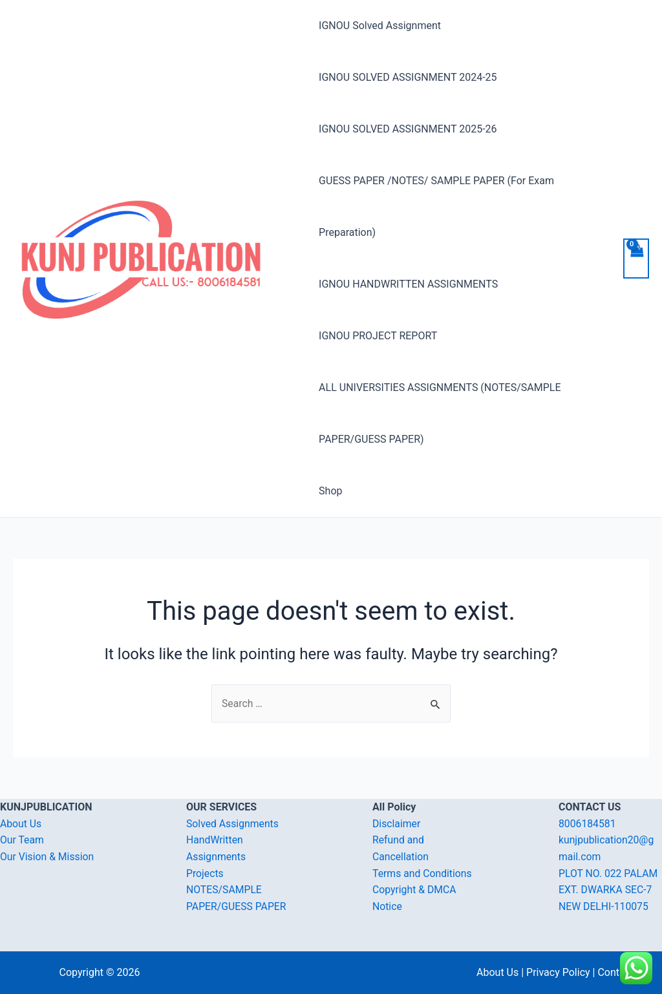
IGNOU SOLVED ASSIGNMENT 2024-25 (407, 77)
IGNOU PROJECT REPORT (378, 336)
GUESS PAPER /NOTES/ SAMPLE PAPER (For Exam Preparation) (436, 206)
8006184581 (588, 824)
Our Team (22, 840)
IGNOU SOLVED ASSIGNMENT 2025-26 (407, 129)
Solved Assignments (233, 824)
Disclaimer (396, 824)
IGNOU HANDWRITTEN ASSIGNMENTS (408, 284)
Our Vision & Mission (48, 857)
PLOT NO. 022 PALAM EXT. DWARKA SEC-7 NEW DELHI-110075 (609, 890)
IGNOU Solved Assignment (380, 25)
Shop (330, 491)
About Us (21, 824)
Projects (205, 873)
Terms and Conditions (422, 873)
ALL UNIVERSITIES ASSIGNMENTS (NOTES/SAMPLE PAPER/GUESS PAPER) (440, 413)
